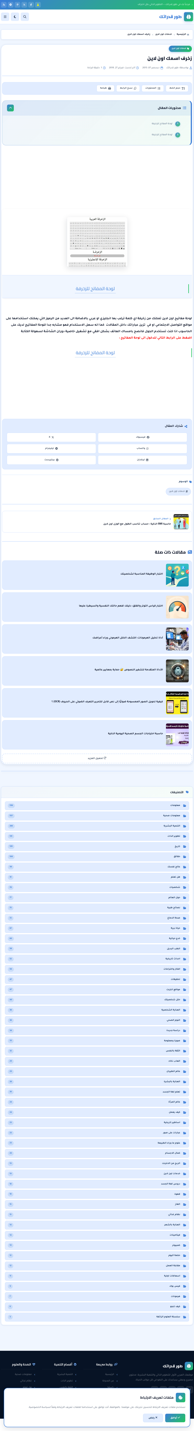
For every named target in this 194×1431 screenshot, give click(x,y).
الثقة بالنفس (67, 1387)
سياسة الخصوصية (106, 1394)
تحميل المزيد (97, 758)
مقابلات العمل (67, 1394)
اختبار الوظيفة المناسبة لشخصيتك (141, 574)
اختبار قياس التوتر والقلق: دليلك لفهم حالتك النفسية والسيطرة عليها (121, 606)
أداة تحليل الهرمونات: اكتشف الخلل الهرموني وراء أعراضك (127, 638)
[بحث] (25, 17)
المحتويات (152, 88)
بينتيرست (51, 460)
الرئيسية (111, 1374)
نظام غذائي (27, 1381)
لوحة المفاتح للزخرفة (162, 124)
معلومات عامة (25, 1400)
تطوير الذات (68, 1381)
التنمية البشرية (66, 1374)
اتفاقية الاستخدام (107, 1400)
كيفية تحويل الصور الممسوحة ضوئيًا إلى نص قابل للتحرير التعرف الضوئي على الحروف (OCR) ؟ (107, 702)
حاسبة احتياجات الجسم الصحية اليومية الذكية (135, 734)
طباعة (105, 88)
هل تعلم (29, 1387)
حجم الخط (177, 88)
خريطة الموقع (108, 1407)
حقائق (30, 1394)
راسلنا (112, 1387)
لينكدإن (142, 460)
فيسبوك (142, 437)
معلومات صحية (25, 1374)
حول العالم (27, 1407)
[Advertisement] (97, 177)
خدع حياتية (69, 1407)
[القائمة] (5, 17)
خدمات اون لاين (180, 49)
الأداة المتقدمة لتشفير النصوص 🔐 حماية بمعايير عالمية (129, 670)
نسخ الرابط (128, 88)
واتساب (143, 448)
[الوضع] (15, 17)
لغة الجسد (68, 1400)
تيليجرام (51, 448)
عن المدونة (110, 1381)
